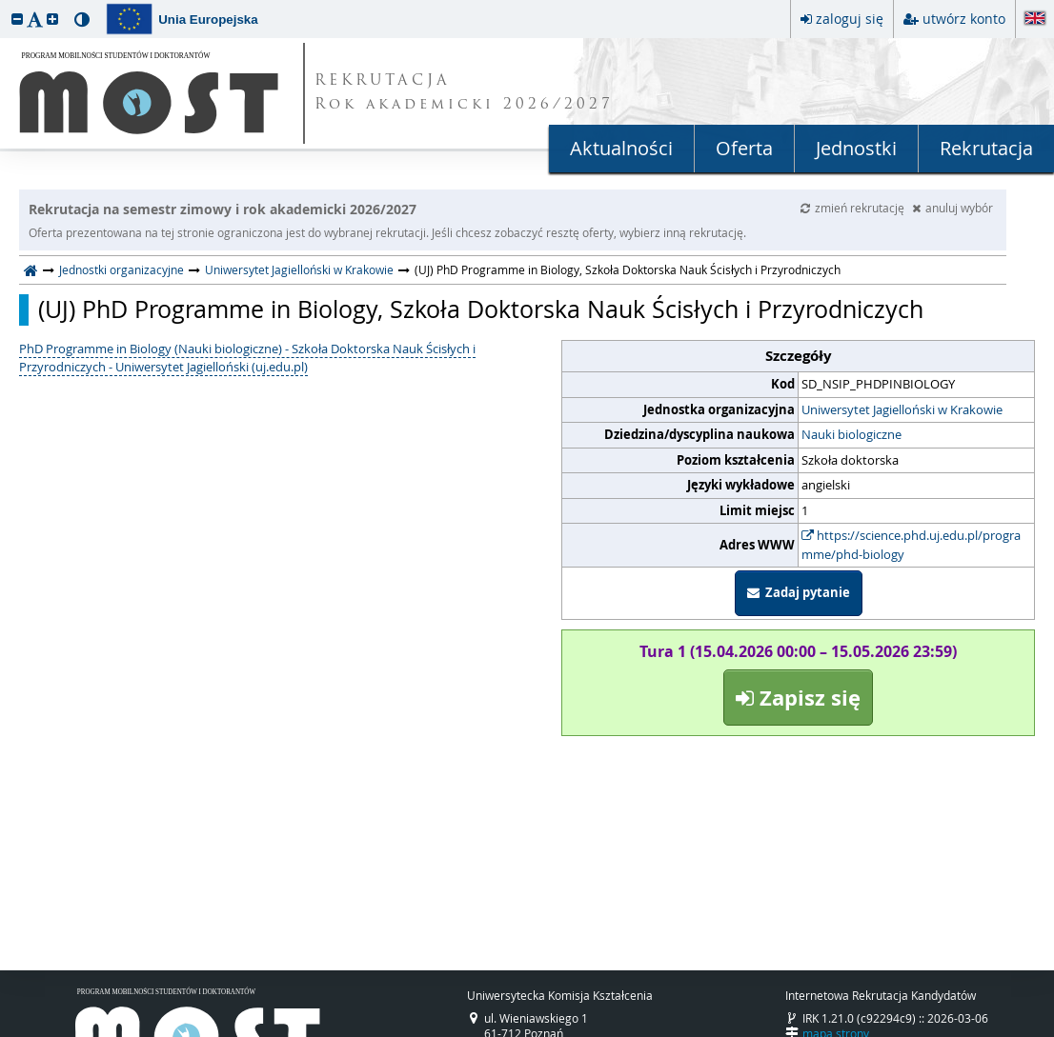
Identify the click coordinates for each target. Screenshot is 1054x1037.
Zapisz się (798, 697)
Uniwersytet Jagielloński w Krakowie (299, 269)
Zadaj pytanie (798, 592)
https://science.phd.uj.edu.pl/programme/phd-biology (911, 545)
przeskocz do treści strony (5, 5)
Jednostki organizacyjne (121, 269)
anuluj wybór (952, 207)
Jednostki (856, 148)
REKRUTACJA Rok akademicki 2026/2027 (464, 93)
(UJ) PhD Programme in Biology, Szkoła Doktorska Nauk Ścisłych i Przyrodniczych (480, 309)
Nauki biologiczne (851, 434)
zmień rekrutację (854, 207)
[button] (17, 19)
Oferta (744, 148)
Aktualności (621, 148)
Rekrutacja (986, 148)
